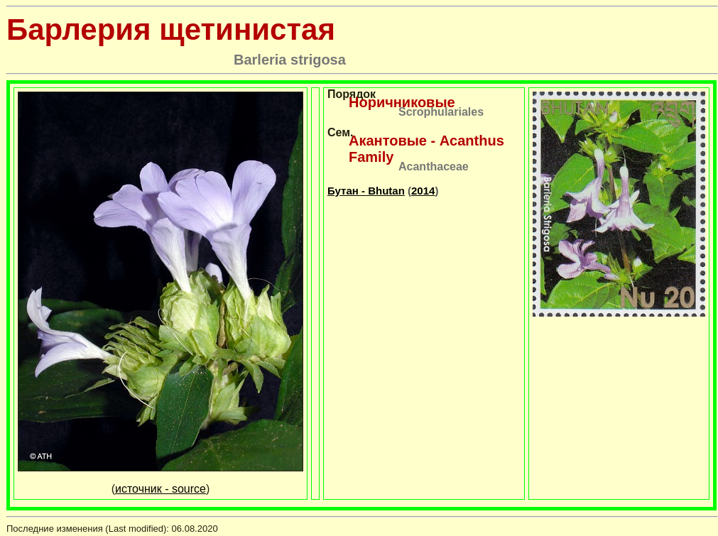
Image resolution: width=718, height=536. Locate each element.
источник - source (160, 489)
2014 (423, 191)
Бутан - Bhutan (366, 191)
